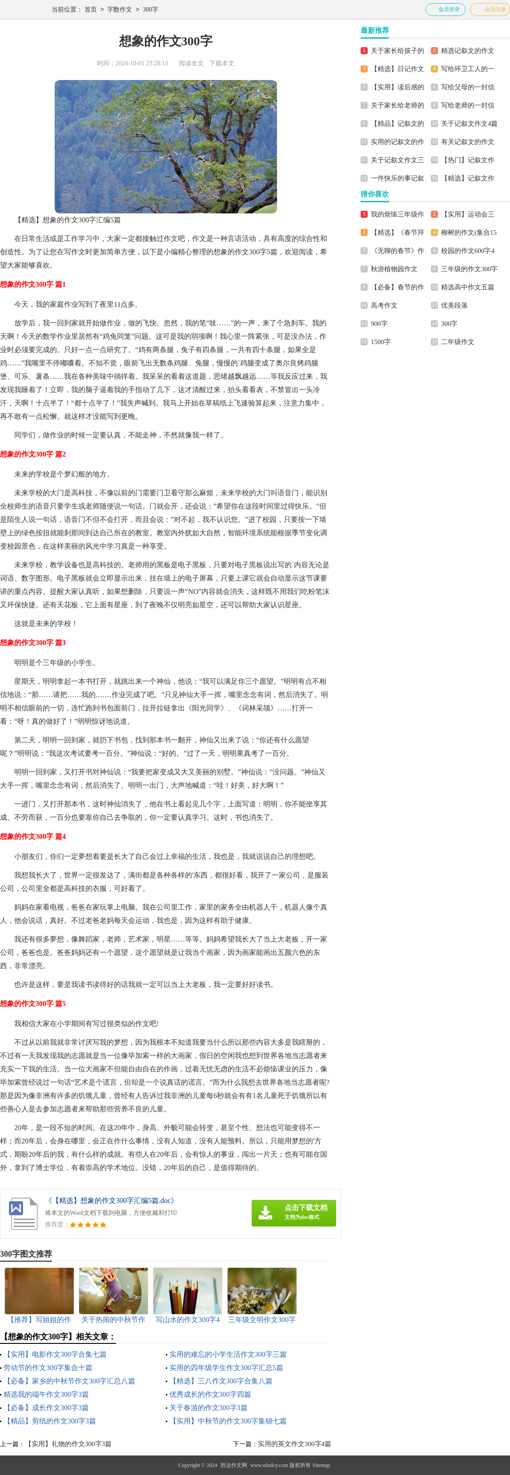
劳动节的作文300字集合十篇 (48, 1367)
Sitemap (321, 1465)
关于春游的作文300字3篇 (208, 1407)
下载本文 (221, 63)
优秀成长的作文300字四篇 (210, 1394)
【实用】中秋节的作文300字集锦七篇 (228, 1421)
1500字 (381, 341)
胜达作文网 (234, 1465)
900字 (379, 323)
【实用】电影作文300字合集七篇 (55, 1354)
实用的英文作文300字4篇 (294, 1443)
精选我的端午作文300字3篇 (46, 1394)
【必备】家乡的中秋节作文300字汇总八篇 (69, 1381)
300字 (150, 10)
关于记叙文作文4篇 (469, 123)
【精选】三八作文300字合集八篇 (221, 1381)
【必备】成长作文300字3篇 (46, 1407)
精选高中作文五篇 (467, 287)
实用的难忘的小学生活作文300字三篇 (228, 1354)
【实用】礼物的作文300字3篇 (68, 1443)
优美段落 (454, 305)
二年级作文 (457, 341)
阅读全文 (191, 63)
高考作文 (384, 305)
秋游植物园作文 (394, 269)
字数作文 (119, 10)
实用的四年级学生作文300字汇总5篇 (226, 1367)
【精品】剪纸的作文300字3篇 (50, 1421)
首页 (90, 10)
